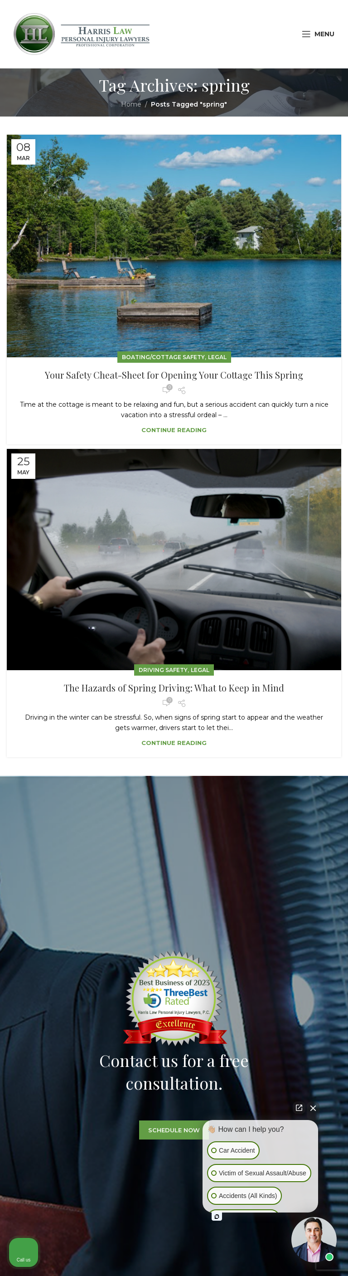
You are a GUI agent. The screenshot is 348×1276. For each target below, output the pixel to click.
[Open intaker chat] (217, 1217)
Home (131, 104)
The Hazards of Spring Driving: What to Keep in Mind (174, 688)
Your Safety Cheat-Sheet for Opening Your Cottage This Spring (174, 375)
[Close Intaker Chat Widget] (313, 1110)
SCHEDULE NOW (174, 1139)
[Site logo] (82, 33)
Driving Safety (163, 670)
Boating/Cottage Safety (163, 357)
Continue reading (174, 429)
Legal (217, 357)
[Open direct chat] (299, 1107)
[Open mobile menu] (318, 34)
